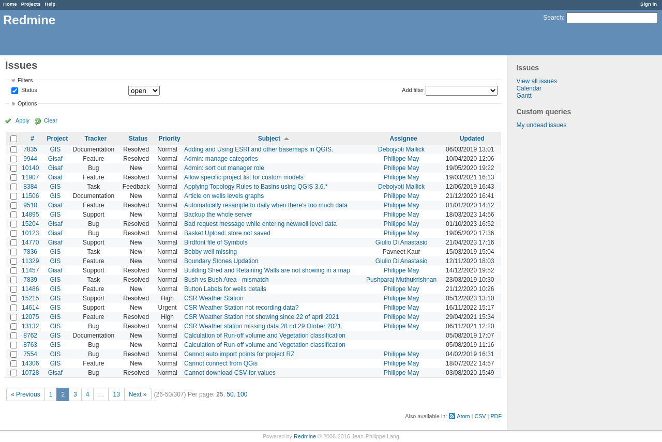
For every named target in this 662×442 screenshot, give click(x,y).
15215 (30, 298)
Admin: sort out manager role (224, 168)
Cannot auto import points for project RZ (239, 354)
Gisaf (55, 158)
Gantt (523, 95)
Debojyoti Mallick (401, 149)
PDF (496, 416)
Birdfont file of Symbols (216, 242)
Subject (269, 138)
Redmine (305, 436)
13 (116, 394)
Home (10, 4)
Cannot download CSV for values (230, 372)
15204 (30, 223)
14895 (30, 214)
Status (28, 90)
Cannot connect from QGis (221, 363)
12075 (30, 317)
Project (57, 138)
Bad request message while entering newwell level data (260, 223)
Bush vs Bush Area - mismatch (226, 279)
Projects (31, 4)
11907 (30, 177)
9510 (30, 205)
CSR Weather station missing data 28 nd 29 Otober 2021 (262, 326)
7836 (30, 251)
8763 (30, 344)
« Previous (25, 394)
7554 (30, 354)
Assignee (403, 138)
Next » (138, 394)
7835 (30, 149)
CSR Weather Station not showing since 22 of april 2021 (261, 317)
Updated (472, 138)
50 (230, 394)
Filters (25, 80)
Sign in (648, 4)
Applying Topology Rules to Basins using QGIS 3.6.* (255, 186)
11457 (30, 270)
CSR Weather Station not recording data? (241, 307)
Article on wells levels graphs (224, 196)
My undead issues (541, 125)
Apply (22, 120)
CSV (480, 416)
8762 (30, 335)
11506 (30, 196)
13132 (30, 326)
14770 (30, 242)
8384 (30, 186)
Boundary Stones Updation (221, 261)
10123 (30, 233)
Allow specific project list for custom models (244, 177)
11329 (30, 261)
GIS (55, 149)
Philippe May (401, 158)
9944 (30, 158)
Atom (463, 416)
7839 (30, 279)
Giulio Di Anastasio (401, 242)
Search (553, 17)
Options (27, 103)
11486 (30, 289)
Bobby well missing (210, 251)
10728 (30, 372)
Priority (169, 138)
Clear (50, 120)
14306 (30, 363)
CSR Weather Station (214, 298)
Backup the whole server (218, 214)
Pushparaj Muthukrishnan (401, 279)
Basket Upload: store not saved (227, 233)
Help (50, 4)
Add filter (413, 90)
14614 (30, 307)
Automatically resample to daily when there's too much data (266, 205)
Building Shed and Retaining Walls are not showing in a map (267, 270)
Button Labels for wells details (225, 289)
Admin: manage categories (221, 158)
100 (242, 394)
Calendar (528, 88)
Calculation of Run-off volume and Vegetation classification (264, 335)
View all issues (536, 81)
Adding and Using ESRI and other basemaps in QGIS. (258, 149)
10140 (30, 168)
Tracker (95, 138)
